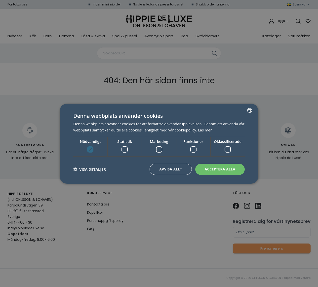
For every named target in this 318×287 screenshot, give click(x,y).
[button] (89, 169)
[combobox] (249, 110)
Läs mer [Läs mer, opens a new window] (205, 129)
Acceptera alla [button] (220, 169)
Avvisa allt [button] (170, 169)
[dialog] (159, 143)
